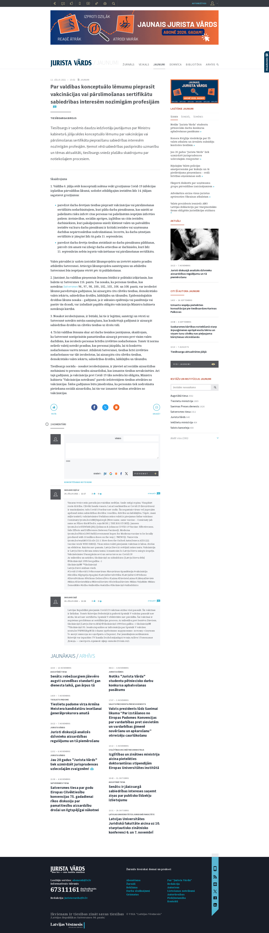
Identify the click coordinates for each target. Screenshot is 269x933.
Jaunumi (84, 79)
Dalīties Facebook (94, 407)
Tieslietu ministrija (182, 401)
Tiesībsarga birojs (63, 118)
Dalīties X (105, 407)
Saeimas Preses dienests (185, 406)
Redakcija (173, 883)
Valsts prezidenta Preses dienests (127, 704)
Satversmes (70, 286)
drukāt (156, 413)
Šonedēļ (185, 116)
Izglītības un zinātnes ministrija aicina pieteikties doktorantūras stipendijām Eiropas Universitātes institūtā (134, 761)
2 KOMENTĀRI (58, 424)
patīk (53, 413)
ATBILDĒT (152, 493)
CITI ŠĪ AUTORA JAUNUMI (185, 291)
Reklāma (132, 887)
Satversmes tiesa (59, 783)
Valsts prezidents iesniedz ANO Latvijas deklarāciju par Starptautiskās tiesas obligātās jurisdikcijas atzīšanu (194, 207)
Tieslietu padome (59, 699)
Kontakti (172, 901)
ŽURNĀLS (128, 64)
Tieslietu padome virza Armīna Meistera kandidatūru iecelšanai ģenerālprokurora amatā (76, 708)
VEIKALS (144, 64)
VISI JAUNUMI (194, 364)
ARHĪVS (210, 64)
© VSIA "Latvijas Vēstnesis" (144, 914)
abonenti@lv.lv (81, 880)
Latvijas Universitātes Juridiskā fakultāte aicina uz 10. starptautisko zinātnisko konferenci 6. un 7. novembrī (134, 826)
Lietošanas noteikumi (181, 890)
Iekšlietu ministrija (182, 422)
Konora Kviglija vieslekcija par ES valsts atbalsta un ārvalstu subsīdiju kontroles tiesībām (192, 142)
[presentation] (142, 464)
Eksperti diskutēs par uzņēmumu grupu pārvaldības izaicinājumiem (192, 184)
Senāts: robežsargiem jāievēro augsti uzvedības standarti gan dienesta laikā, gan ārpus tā (75, 681)
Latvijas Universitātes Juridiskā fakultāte (132, 814)
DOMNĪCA (175, 64)
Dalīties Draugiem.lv (116, 407)
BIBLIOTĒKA (194, 64)
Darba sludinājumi (138, 890)
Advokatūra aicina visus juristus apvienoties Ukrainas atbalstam (190, 195)
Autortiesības (176, 894)
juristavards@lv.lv (76, 898)
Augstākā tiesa (58, 672)
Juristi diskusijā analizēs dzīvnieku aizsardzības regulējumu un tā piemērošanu (74, 736)
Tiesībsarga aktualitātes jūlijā (189, 351)
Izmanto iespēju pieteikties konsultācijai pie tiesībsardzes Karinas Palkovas (194, 308)
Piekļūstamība (176, 898)
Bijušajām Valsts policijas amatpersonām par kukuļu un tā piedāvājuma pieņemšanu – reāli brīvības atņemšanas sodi (190, 171)
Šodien (174, 116)
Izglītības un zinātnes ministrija (126, 749)
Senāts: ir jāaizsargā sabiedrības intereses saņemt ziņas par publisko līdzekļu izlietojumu (132, 793)
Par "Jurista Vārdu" (179, 880)
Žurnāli (131, 883)
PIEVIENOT (141, 473)
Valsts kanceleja (180, 427)
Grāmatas (132, 894)
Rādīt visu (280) (195, 438)
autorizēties (199, 3)
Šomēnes (198, 116)
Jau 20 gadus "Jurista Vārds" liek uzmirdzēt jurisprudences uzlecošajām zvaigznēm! (74, 764)
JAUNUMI (159, 64)
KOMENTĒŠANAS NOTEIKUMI (78, 482)
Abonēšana (133, 880)
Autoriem (173, 887)
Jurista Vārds (57, 727)
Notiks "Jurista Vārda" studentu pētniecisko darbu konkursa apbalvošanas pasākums (131, 683)
